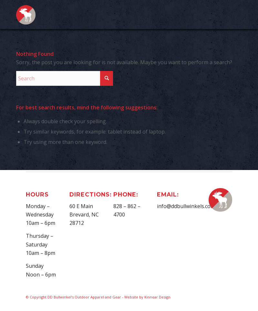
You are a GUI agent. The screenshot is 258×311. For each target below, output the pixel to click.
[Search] (64, 78)
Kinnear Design (157, 297)
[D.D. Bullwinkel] (26, 18)
